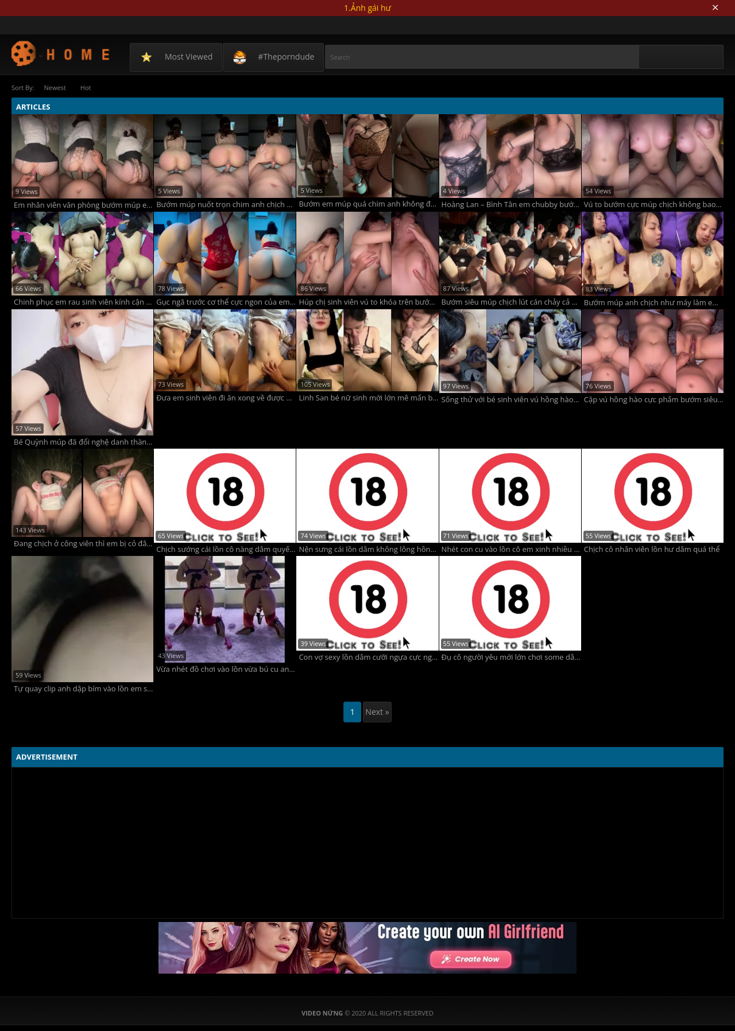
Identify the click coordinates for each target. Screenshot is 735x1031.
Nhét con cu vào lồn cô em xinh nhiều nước (511, 549)
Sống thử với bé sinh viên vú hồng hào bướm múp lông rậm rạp (511, 399)
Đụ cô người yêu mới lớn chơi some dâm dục (511, 657)
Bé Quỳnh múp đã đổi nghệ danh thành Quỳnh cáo (83, 442)
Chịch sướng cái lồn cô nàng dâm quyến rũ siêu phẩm (226, 549)
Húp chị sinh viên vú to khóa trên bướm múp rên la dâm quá (368, 302)
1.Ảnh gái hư (367, 7)
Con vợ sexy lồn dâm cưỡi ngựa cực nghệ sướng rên (368, 657)
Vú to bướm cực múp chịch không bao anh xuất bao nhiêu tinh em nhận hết (654, 204)
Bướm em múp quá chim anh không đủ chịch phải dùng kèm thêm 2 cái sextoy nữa (368, 204)
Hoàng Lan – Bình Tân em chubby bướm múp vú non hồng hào (511, 204)
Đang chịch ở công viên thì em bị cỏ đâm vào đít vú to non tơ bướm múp (83, 543)
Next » (377, 711)
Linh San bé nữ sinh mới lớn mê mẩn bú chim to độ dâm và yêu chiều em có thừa (368, 398)
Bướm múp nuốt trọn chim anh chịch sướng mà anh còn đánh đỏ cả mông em (226, 204)
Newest (54, 87)
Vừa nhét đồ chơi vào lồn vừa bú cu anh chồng (226, 669)
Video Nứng (61, 53)
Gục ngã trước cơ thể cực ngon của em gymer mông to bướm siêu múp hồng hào (226, 302)
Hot (85, 87)
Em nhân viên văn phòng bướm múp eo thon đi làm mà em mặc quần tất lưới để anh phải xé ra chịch (83, 205)
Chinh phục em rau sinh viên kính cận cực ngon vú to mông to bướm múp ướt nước (83, 302)
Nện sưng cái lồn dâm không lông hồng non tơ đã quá (368, 549)
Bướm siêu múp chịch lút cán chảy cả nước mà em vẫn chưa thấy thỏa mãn (511, 302)
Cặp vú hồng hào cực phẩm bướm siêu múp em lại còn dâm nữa (654, 399)
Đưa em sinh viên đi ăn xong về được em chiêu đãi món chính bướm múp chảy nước (226, 398)
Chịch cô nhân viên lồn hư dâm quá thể (652, 549)
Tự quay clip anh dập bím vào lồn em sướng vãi (83, 689)
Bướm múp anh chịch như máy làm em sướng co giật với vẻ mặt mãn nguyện (654, 303)
